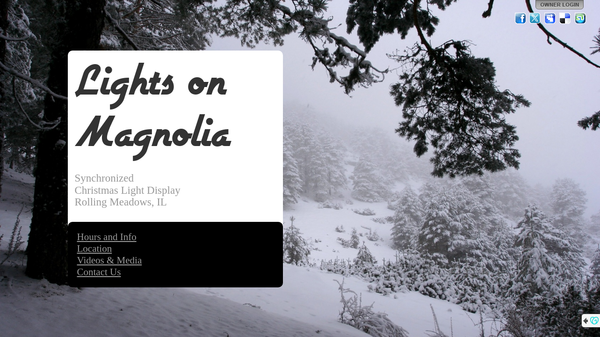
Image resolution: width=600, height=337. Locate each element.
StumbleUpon (580, 18)
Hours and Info (107, 236)
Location (94, 248)
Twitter (535, 18)
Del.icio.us (565, 18)
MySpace (550, 18)
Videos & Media (109, 260)
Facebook (520, 18)
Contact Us (99, 272)
